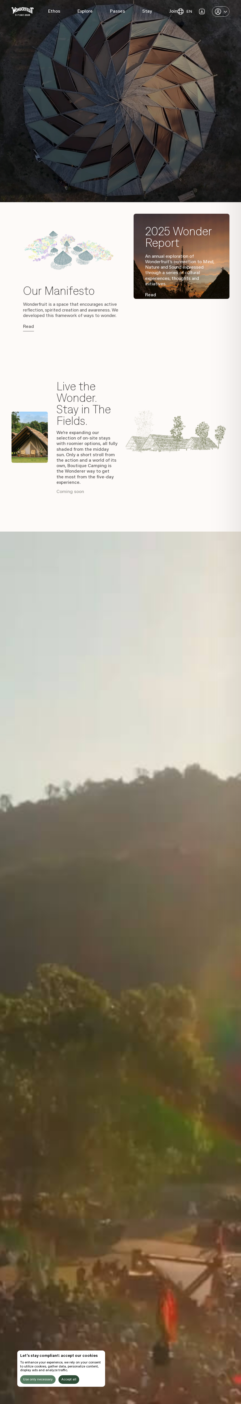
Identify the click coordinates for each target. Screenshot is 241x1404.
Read (28, 326)
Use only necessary (38, 1379)
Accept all (68, 1379)
